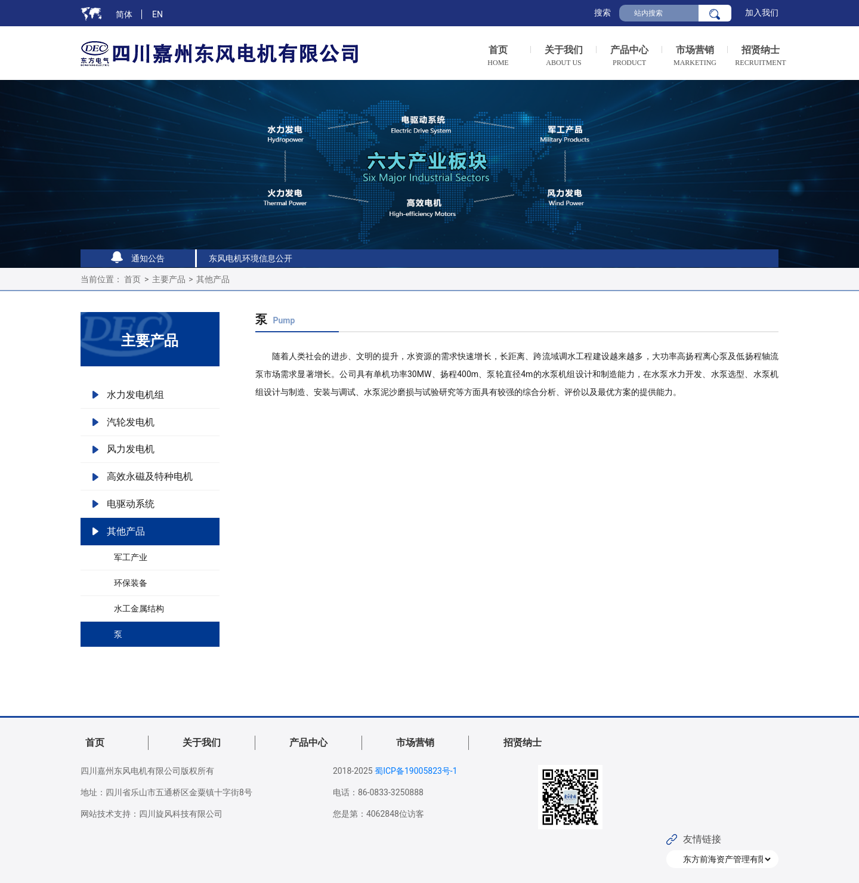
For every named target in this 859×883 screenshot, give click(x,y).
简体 (124, 14)
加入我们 (761, 12)
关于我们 (202, 742)
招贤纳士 (522, 742)
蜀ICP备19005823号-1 (416, 771)
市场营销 (415, 742)
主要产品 (169, 279)
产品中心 (308, 742)
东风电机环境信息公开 (250, 258)
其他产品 (213, 279)
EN (157, 14)
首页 (132, 279)
